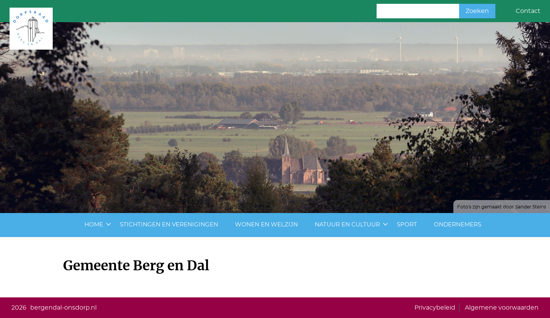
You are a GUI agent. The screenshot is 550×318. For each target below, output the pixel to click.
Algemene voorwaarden (502, 308)
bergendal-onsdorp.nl (63, 308)
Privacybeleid (434, 308)
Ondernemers (457, 225)
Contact (528, 11)
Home (93, 225)
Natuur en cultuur (347, 225)
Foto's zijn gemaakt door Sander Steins (501, 207)
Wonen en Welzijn (266, 225)
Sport (407, 225)
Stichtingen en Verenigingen (169, 225)
